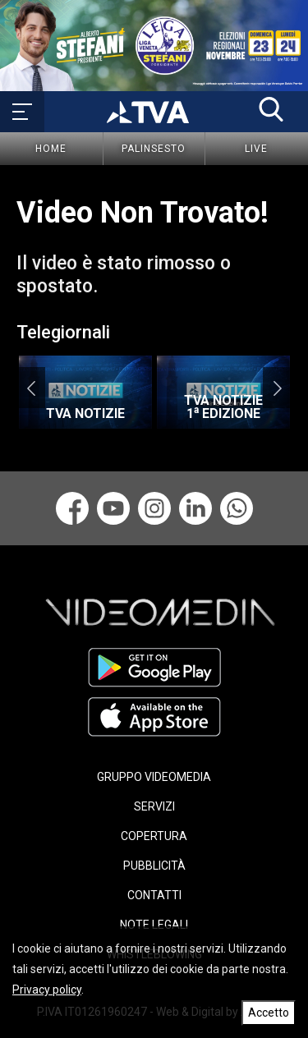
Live (256, 148)
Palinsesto (154, 148)
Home (51, 148)
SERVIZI (154, 806)
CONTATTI (154, 895)
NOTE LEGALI (154, 924)
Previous (30, 387)
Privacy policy (46, 989)
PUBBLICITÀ (154, 865)
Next (277, 387)
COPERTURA (154, 836)
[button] (271, 109)
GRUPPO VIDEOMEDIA (154, 776)
